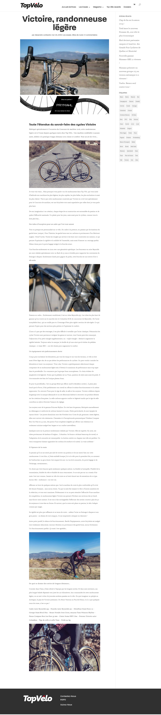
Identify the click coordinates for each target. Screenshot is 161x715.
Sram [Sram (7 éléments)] (136, 151)
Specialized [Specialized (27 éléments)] (130, 151)
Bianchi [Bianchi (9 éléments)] (133, 97)
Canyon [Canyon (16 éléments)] (131, 101)
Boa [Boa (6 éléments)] (138, 97)
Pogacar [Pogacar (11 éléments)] (122, 137)
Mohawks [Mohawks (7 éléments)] (122, 128)
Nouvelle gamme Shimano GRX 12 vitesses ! (130, 59)
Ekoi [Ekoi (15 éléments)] (121, 119)
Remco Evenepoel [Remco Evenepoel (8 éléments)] (125, 142)
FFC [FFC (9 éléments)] (126, 119)
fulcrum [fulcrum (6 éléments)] (136, 119)
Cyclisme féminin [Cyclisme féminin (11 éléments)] (125, 115)
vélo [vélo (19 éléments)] (132, 160)
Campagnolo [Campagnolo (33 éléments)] (123, 101)
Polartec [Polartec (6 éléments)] (128, 137)
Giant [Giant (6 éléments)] (121, 124)
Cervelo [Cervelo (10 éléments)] (122, 106)
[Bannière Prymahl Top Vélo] (64, 112)
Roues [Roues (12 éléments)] (126, 146)
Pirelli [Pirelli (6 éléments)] (130, 133)
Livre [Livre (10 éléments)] (132, 124)
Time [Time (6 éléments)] (121, 155)
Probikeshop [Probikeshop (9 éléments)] (136, 137)
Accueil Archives (69, 7)
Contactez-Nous (68, 696)
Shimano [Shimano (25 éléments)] (122, 151)
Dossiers (127, 7)
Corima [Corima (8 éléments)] (130, 110)
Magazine (97, 7)
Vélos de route (77, 35)
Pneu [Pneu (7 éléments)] (135, 133)
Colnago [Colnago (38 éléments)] (134, 106)
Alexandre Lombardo (43, 35)
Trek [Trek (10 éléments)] (136, 155)
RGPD (63, 700)
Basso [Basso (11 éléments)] (121, 97)
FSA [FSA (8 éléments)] (130, 119)
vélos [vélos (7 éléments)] (136, 160)
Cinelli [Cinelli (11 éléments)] (128, 106)
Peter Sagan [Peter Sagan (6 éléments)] (123, 133)
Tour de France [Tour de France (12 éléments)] (129, 155)
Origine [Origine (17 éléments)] (129, 128)
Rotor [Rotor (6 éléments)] (121, 146)
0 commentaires (90, 35)
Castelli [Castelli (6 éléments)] (138, 101)
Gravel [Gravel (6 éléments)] (127, 124)
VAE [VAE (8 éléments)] (121, 160)
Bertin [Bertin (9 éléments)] (127, 97)
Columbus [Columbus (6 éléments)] (123, 110)
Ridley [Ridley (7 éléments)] (133, 142)
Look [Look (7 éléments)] (137, 124)
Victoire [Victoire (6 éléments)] (126, 160)
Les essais (67, 35)
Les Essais (83, 7)
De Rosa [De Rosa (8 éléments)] (134, 115)
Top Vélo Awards (114, 7)
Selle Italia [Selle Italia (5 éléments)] (133, 146)
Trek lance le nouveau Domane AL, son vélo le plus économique (129, 32)
